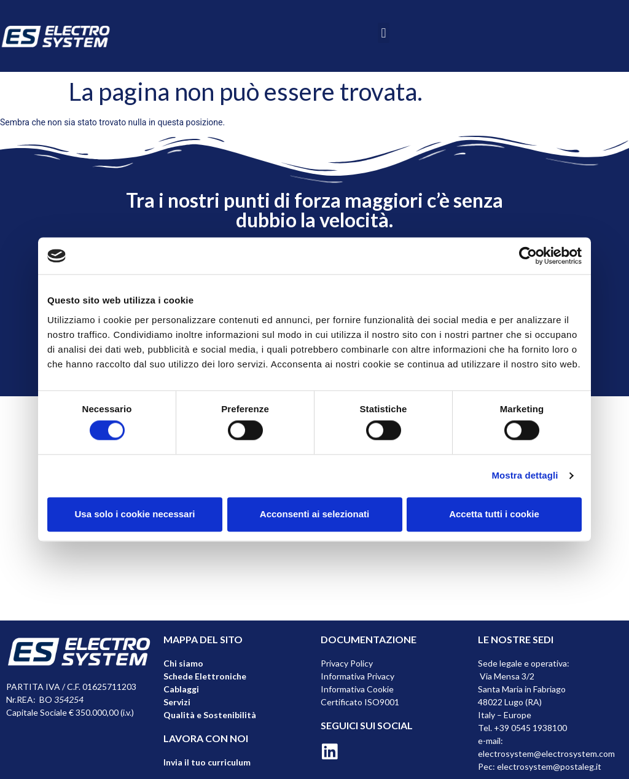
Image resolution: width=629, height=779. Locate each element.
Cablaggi (181, 689)
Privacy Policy (347, 663)
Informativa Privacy (357, 676)
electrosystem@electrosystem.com (546, 753)
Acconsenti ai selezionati (314, 514)
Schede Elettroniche (204, 676)
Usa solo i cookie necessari (135, 514)
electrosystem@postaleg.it (549, 766)
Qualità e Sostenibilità (209, 715)
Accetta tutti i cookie (494, 514)
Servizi (176, 702)
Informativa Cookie (357, 689)
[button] (383, 33)
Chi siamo (183, 663)
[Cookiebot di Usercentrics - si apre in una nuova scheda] (528, 255)
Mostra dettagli (524, 476)
